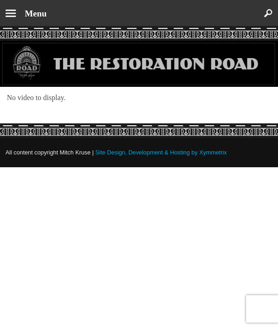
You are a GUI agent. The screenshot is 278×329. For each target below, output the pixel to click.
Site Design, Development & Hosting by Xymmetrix (161, 152)
